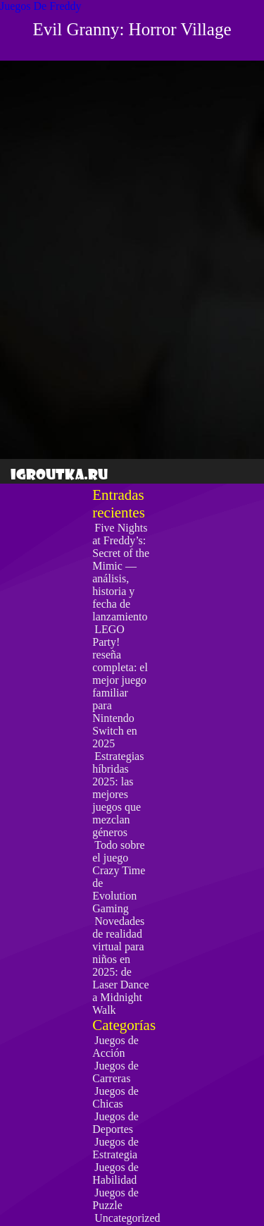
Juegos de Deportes (115, 1122)
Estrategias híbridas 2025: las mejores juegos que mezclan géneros (118, 794)
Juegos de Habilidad (115, 1173)
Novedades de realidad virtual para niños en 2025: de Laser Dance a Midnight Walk (120, 965)
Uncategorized (127, 1218)
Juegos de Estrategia (115, 1148)
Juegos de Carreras (115, 1072)
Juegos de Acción (115, 1046)
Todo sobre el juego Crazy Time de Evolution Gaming (118, 876)
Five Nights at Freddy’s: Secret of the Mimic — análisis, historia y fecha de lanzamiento (120, 572)
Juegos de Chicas (115, 1097)
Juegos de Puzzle (115, 1199)
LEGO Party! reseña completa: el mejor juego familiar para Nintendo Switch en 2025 (120, 686)
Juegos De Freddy (41, 6)
